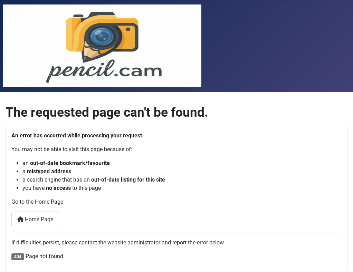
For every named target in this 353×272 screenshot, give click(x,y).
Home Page (35, 219)
